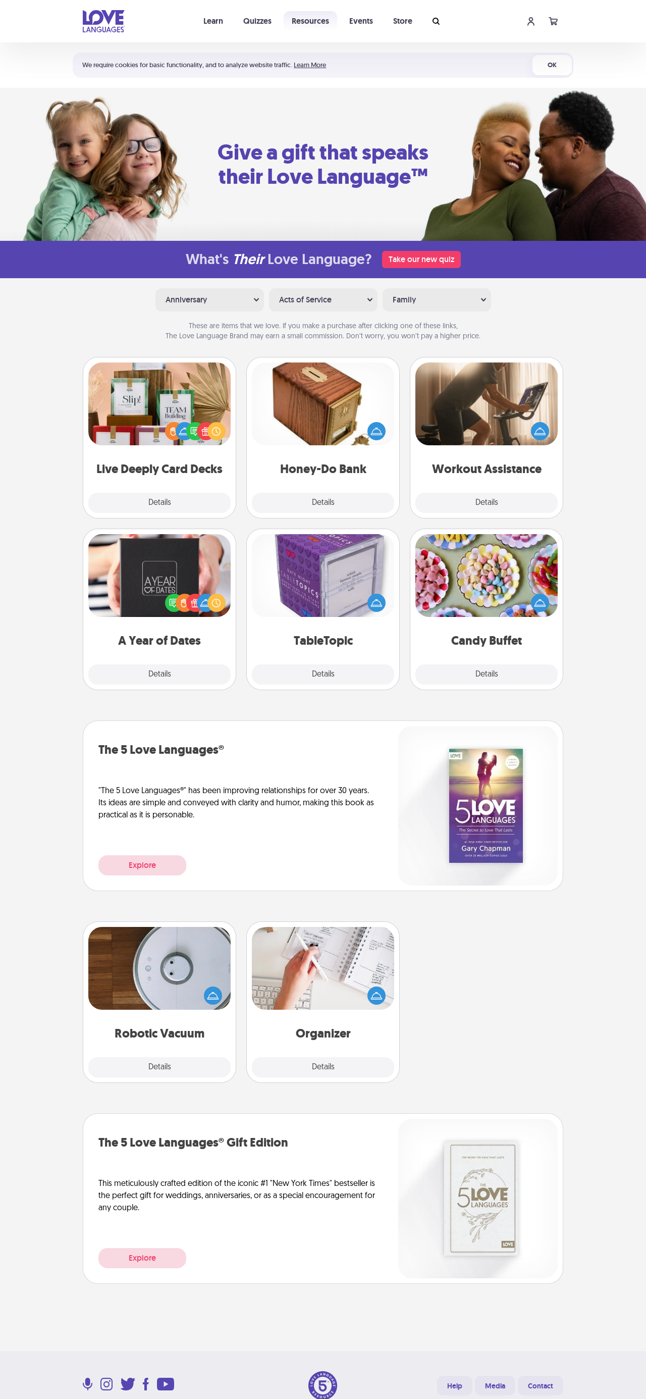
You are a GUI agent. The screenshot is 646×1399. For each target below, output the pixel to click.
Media (495, 1385)
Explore (142, 865)
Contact (540, 1385)
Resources (310, 21)
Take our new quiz (421, 259)
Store (402, 21)
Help (454, 1385)
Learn (213, 21)
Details (159, 503)
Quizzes (257, 21)
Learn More (310, 65)
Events (361, 21)
